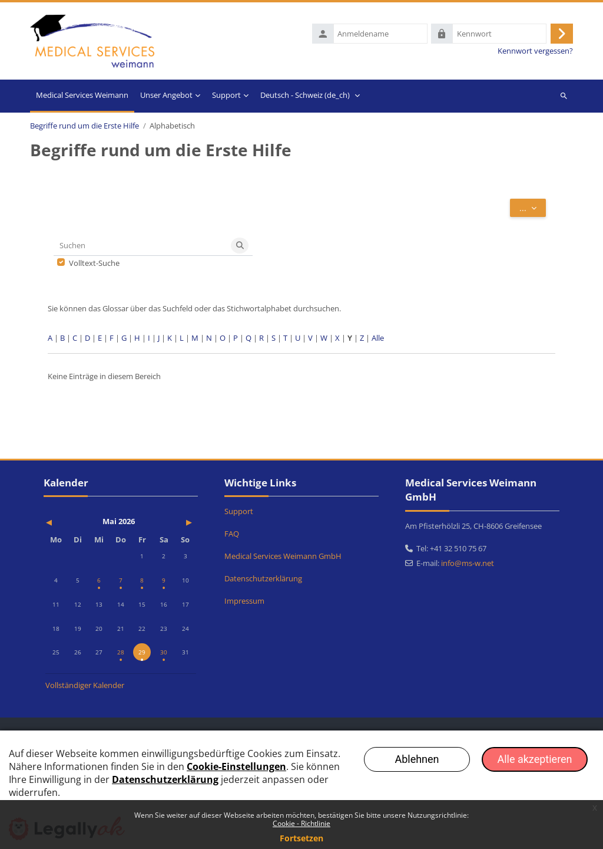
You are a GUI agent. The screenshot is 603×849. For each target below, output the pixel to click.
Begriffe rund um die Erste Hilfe (84, 128)
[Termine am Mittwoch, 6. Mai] (99, 581)
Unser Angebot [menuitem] (166, 96)
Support (238, 511)
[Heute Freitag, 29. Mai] (142, 653)
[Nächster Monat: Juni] (173, 522)
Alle (378, 339)
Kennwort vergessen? (535, 52)
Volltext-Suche (94, 265)
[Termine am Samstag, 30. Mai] (164, 653)
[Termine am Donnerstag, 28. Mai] (121, 653)
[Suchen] (141, 247)
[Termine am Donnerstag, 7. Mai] (121, 581)
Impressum (244, 601)
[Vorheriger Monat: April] (68, 522)
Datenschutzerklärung (263, 579)
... (532, 209)
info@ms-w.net (467, 563)
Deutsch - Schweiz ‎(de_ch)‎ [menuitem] (305, 96)
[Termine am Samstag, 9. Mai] (164, 581)
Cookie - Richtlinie (301, 823)
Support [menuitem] (226, 96)
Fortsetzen (301, 838)
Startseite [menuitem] (82, 97)
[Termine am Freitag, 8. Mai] (142, 581)
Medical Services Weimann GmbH (283, 556)
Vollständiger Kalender (84, 685)
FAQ (231, 534)
